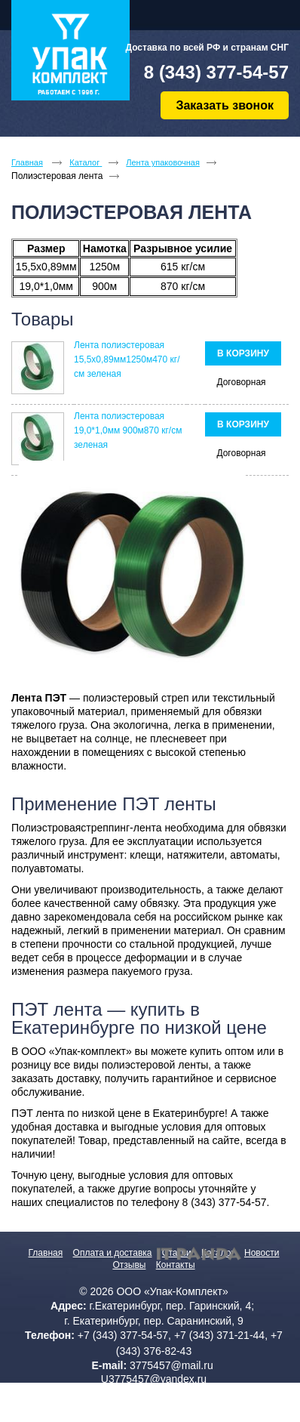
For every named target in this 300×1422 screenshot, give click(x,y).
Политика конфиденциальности (154, 1400)
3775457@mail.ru (171, 1365)
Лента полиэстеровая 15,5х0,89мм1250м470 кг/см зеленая (126, 359)
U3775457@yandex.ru (154, 1379)
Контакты (175, 1265)
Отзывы (128, 1265)
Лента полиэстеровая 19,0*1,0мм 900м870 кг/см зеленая (128, 430)
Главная (46, 1253)
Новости (261, 1253)
